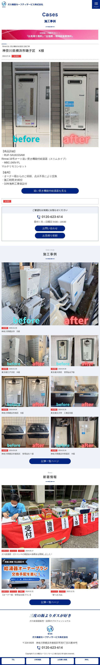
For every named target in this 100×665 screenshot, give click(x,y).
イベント (13, 555)
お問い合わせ (50, 228)
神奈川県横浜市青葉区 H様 (63, 459)
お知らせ (5, 555)
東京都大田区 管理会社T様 (63, 377)
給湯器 (16, 56)
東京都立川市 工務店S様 (62, 418)
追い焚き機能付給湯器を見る (50, 190)
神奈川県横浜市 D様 (11, 336)
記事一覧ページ (50, 466)
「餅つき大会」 (57, 600)
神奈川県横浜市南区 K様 (13, 418)
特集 (21, 596)
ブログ (21, 555)
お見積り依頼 (50, 235)
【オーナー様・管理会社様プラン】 (17, 600)
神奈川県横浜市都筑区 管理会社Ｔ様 (18, 459)
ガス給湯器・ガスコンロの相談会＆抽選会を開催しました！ (27, 559)
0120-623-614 (52, 217)
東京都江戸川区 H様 (11, 377)
